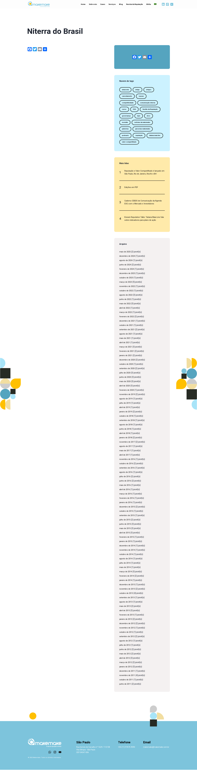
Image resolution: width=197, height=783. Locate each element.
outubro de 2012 (126, 645)
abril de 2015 (125, 546)
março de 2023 (126, 295)
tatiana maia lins (144, 146)
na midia (147, 125)
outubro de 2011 (126, 693)
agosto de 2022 (126, 308)
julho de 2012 (125, 658)
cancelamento (128, 97)
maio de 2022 (125, 317)
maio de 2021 (125, 351)
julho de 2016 (125, 489)
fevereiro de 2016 (127, 511)
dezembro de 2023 (127, 286)
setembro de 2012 (127, 649)
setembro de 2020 (127, 381)
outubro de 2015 (126, 524)
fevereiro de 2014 (127, 589)
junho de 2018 (125, 442)
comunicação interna (151, 104)
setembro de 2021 (127, 342)
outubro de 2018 (126, 429)
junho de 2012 (125, 662)
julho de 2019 (125, 416)
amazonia (126, 90)
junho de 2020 (125, 390)
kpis (124, 125)
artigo (140, 90)
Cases (101, 4)
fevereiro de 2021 (127, 364)
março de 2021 (126, 360)
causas (144, 97)
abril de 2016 (125, 502)
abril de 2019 (125, 420)
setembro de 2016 (127, 481)
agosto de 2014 (126, 572)
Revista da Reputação (133, 4)
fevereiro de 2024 (127, 282)
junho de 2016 (125, 494)
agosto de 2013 (126, 615)
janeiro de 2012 (126, 680)
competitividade (128, 104)
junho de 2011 (125, 697)
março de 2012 (126, 675)
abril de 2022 (125, 321)
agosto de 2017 (126, 459)
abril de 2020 (125, 399)
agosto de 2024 (126, 273)
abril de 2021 (125, 355)
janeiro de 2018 (126, 451)
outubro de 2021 (126, 338)
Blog (120, 4)
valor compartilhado (130, 153)
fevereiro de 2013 (127, 628)
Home (81, 4)
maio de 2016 (125, 498)
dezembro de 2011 (127, 684)
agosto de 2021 (126, 347)
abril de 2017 (125, 468)
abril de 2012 (125, 671)
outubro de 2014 (126, 567)
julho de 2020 (125, 386)
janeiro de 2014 (126, 593)
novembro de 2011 (127, 688)
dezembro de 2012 (127, 636)
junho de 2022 (125, 312)
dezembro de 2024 (127, 269)
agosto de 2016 (126, 485)
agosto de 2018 (126, 438)
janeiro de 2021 (126, 368)
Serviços (111, 4)
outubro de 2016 (126, 476)
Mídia (147, 4)
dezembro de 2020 (127, 373)
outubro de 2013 (126, 606)
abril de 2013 (125, 623)
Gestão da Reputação (130, 118)
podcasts (150, 139)
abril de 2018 (125, 446)
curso (124, 111)
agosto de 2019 (126, 412)
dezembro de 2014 (127, 559)
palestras (151, 132)
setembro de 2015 (127, 528)
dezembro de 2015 (127, 520)
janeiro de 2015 (126, 554)
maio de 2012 (125, 667)
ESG (135, 111)
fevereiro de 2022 (127, 330)
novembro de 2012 (127, 641)
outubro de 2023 (126, 291)
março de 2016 (126, 507)
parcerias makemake (131, 139)
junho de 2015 (125, 537)
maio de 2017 (125, 464)
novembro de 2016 (127, 472)
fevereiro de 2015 (127, 550)
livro (134, 125)
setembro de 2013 (127, 610)
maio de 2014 (125, 580)
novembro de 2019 (127, 407)
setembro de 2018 (127, 433)
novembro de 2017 (127, 455)
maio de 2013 (125, 619)
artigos (152, 90)
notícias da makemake (131, 132)
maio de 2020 (125, 394)
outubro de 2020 (126, 377)
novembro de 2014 (127, 563)
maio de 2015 (125, 541)
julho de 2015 (125, 533)
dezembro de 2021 (127, 334)
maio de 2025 (125, 265)
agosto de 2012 (126, 654)
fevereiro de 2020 (127, 403)
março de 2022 (126, 325)
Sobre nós (92, 4)
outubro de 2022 (126, 304)
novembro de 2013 (127, 602)
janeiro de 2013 (126, 632)
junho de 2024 (125, 278)
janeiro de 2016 (126, 515)
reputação (126, 146)
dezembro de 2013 (127, 597)
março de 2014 (126, 585)
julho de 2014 (125, 576)
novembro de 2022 (127, 299)
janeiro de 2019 (126, 425)
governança (151, 118)
